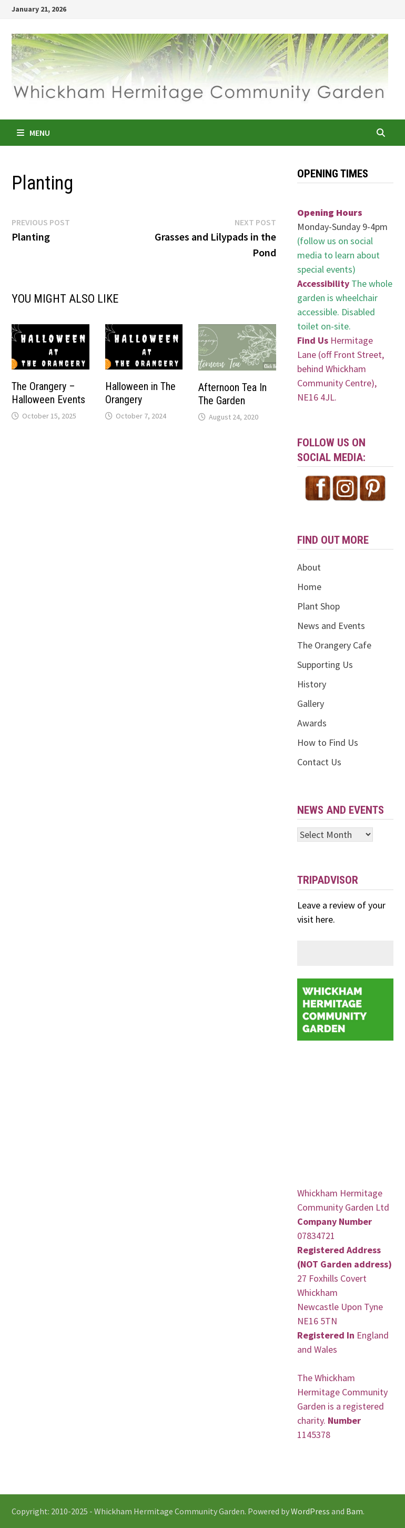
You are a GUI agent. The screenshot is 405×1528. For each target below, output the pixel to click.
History (311, 684)
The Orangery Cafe (334, 645)
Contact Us (319, 762)
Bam (354, 1511)
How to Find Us (327, 742)
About (309, 567)
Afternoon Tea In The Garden (232, 394)
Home (309, 587)
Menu (33, 132)
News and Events (331, 626)
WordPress (310, 1511)
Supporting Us (325, 664)
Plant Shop (318, 606)
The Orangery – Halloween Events (48, 393)
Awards (312, 723)
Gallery (310, 703)
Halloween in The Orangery (140, 393)
